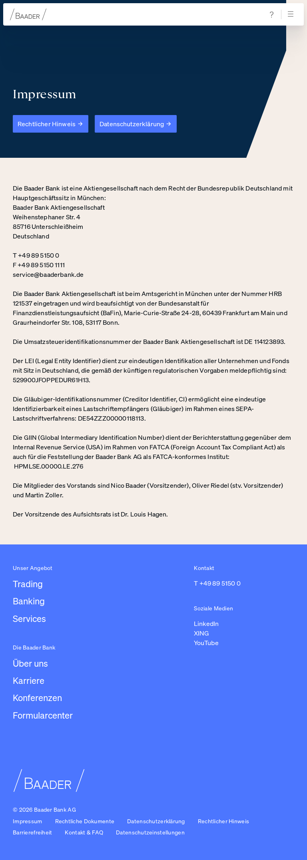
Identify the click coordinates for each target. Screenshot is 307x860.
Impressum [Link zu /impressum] (27, 821)
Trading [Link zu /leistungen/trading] (28, 584)
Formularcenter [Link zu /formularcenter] (43, 715)
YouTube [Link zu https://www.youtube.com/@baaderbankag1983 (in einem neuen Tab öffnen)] (206, 642)
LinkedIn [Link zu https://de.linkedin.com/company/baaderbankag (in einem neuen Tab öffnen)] (206, 623)
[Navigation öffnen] (292, 14)
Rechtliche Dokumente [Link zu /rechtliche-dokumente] (85, 821)
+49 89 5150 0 (220, 583)
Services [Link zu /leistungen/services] (29, 618)
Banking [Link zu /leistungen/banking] (29, 601)
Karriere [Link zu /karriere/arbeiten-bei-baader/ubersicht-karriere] (28, 680)
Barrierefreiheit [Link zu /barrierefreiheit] (32, 832)
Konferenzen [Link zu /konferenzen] (37, 697)
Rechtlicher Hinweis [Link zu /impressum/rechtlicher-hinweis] (223, 821)
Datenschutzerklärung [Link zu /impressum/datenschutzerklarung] (156, 821)
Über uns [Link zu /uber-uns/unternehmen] (30, 663)
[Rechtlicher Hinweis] (50, 124)
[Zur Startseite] (28, 14)
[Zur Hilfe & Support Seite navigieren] (271, 14)
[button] (150, 833)
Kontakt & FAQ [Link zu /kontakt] (84, 832)
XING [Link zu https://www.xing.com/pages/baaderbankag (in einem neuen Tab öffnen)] (201, 633)
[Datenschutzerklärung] (136, 124)
